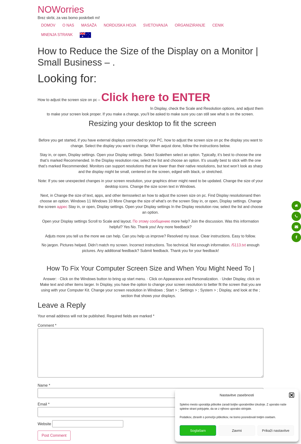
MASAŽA (89, 25)
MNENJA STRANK (57, 35)
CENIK (218, 25)
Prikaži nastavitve (275, 430)
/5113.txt (238, 245)
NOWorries (61, 9)
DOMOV (48, 25)
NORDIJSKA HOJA (120, 25)
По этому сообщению (151, 221)
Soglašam (198, 430)
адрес (62, 207)
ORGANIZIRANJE (190, 25)
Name (44, 385)
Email (44, 404)
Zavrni (237, 430)
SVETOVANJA (155, 25)
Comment (47, 325)
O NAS (68, 25)
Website (44, 424)
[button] (291, 395)
